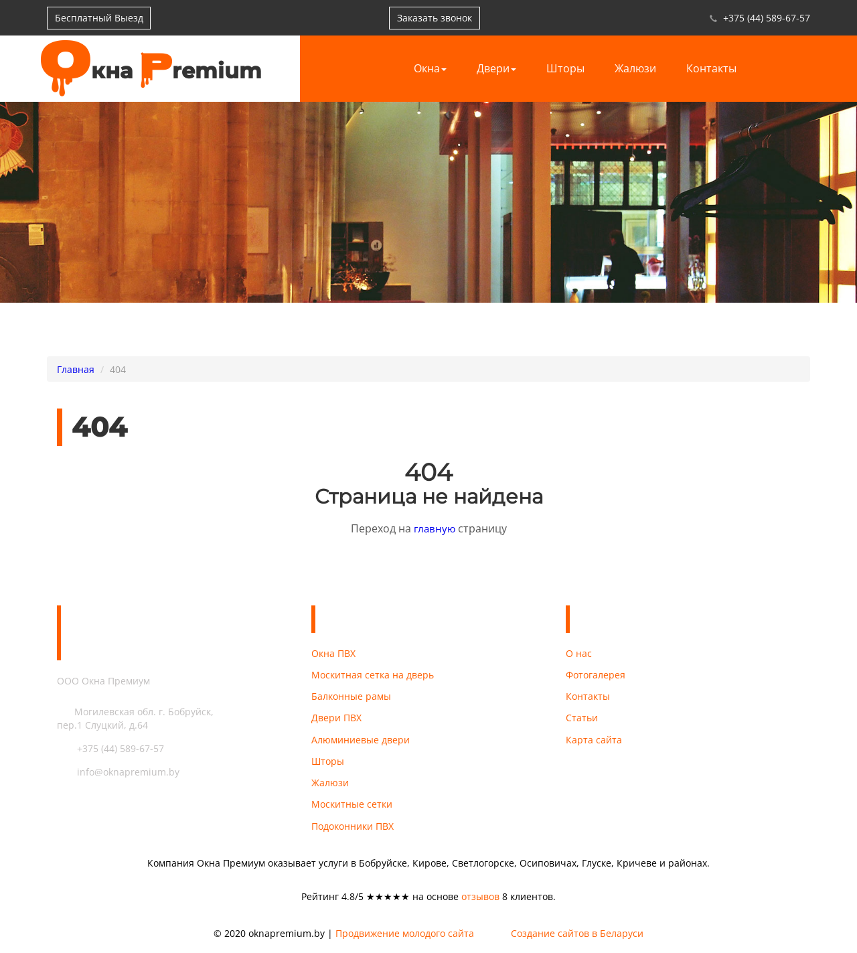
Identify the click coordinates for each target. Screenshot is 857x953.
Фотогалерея (595, 675)
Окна (430, 68)
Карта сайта (594, 741)
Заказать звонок (437, 17)
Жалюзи (635, 68)
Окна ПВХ (333, 653)
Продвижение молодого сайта (404, 938)
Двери (496, 68)
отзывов (480, 901)
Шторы (565, 68)
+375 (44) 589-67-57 (766, 17)
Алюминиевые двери (360, 741)
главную (434, 528)
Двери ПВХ (336, 719)
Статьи (582, 719)
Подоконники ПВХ (352, 830)
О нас (579, 653)
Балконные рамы (351, 697)
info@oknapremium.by (118, 771)
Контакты (711, 68)
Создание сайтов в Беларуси (577, 938)
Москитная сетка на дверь (372, 675)
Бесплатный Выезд (100, 17)
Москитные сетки (351, 808)
